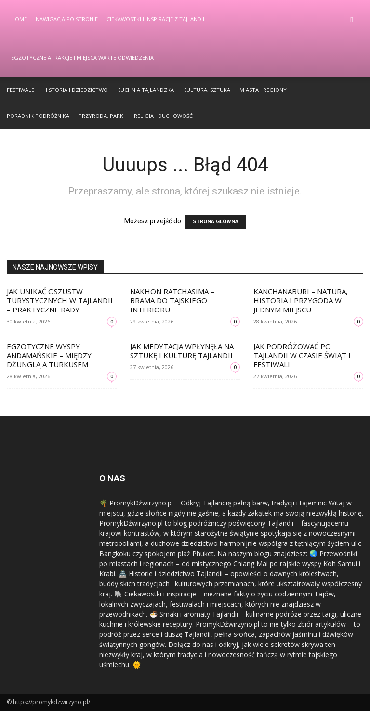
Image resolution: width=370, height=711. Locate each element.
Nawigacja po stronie (67, 19)
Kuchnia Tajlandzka (145, 89)
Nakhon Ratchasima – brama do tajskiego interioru (172, 300)
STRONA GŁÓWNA (215, 222)
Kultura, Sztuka (206, 89)
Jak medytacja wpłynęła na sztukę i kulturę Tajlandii (182, 350)
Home (19, 19)
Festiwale (20, 89)
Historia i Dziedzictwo (75, 89)
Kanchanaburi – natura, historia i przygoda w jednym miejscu (300, 300)
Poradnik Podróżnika (38, 115)
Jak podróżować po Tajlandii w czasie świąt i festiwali (302, 355)
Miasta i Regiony (263, 89)
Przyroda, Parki (102, 115)
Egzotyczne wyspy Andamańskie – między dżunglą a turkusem (49, 355)
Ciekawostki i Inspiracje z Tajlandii (155, 19)
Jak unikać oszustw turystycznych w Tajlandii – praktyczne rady (60, 300)
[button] (351, 19)
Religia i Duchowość (163, 115)
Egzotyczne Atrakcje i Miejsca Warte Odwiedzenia (82, 57)
